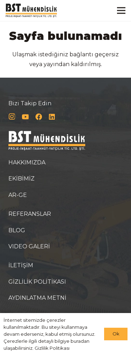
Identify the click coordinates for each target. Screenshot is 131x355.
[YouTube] (25, 116)
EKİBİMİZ (21, 178)
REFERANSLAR (29, 214)
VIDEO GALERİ (29, 246)
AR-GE (17, 195)
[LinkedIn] (52, 116)
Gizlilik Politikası (52, 348)
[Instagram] (11, 116)
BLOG (16, 230)
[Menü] (121, 10)
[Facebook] (38, 116)
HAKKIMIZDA (26, 162)
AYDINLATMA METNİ (37, 297)
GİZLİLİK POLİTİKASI (37, 281)
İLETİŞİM (20, 265)
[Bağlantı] (31, 10)
